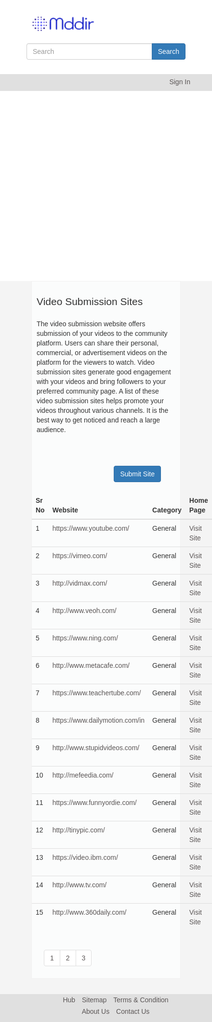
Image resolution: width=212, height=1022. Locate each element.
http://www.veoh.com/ (85, 610)
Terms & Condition (140, 1000)
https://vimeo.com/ (80, 556)
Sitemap (94, 1000)
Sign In (179, 82)
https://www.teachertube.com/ (97, 693)
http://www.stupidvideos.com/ (96, 748)
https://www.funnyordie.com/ (95, 802)
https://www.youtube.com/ (91, 528)
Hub (69, 1000)
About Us (96, 1011)
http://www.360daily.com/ (90, 912)
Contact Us (132, 1011)
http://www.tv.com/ (80, 885)
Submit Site (137, 474)
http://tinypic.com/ (79, 830)
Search (168, 51)
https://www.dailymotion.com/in (99, 720)
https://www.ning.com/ (85, 638)
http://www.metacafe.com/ (91, 665)
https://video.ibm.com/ (85, 857)
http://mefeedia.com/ (83, 775)
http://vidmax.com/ (80, 583)
